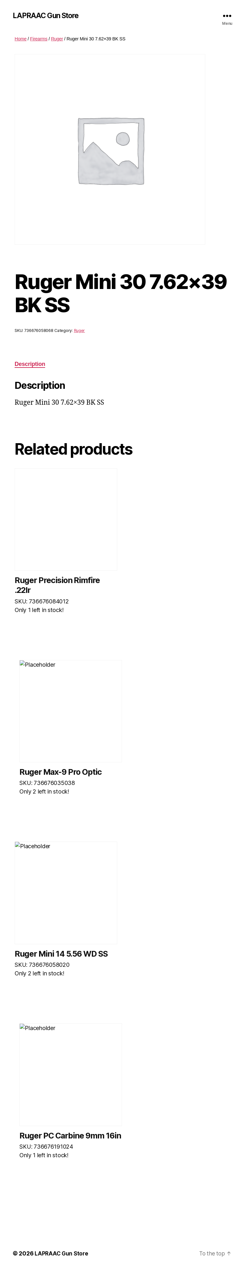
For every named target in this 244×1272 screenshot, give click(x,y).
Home (20, 39)
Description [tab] (30, 364)
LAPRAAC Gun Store (48, 16)
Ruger (57, 39)
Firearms (39, 39)
